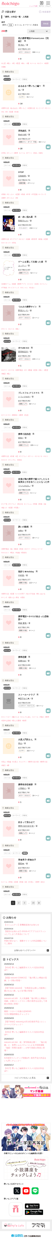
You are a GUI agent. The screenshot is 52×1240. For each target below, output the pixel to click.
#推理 (24, 721)
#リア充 (4, 504)
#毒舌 (3, 765)
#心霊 (3, 63)
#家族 (40, 239)
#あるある (14, 108)
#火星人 (15, 762)
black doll (22, 134)
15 (33, 903)
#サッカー (10, 194)
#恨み (12, 553)
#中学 (28, 194)
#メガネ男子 (20, 594)
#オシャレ (24, 288)
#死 (13, 63)
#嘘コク (4, 508)
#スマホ (11, 370)
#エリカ (11, 329)
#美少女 (20, 504)
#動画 (16, 549)
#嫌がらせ (15, 717)
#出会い (32, 288)
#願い (17, 329)
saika (20, 530)
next (39, 903)
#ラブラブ (14, 239)
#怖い (23, 63)
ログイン (41, 6)
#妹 (45, 504)
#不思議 (34, 194)
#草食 (10, 882)
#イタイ (30, 284)
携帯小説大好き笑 (26, 826)
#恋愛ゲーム (6, 284)
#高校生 (24, 553)
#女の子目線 (30, 594)
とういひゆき (24, 397)
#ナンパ (10, 153)
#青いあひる (40, 594)
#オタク (22, 239)
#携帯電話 (19, 370)
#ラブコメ (23, 456)
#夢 (8, 765)
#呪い (9, 63)
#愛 (27, 63)
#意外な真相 (6, 721)
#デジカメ (10, 198)
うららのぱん (24, 486)
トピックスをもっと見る (25, 1078)
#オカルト (5, 553)
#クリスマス (6, 415)
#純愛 (14, 284)
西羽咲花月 (23, 352)
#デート (29, 153)
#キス (46, 456)
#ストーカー (6, 717)
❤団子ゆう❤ (23, 698)
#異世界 (34, 239)
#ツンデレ (12, 460)
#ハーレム (28, 504)
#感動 (3, 67)
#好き (43, 882)
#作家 (12, 456)
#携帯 (16, 153)
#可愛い (17, 508)
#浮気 (3, 153)
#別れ (35, 153)
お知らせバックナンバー (25, 950)
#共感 (16, 112)
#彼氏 (41, 153)
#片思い (31, 882)
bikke (20, 438)
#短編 (17, 553)
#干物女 (4, 288)
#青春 (3, 194)
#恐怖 (35, 370)
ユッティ (22, 265)
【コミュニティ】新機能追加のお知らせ (21, 925)
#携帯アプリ (21, 284)
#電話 (42, 717)
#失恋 (26, 415)
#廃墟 (30, 370)
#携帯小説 (5, 108)
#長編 (9, 762)
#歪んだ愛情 (16, 721)
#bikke (19, 460)
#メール (33, 63)
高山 (20, 743)
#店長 (37, 284)
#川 (25, 370)
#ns (2, 112)
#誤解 (28, 239)
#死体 (21, 549)
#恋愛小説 (31, 108)
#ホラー (40, 63)
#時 (16, 198)
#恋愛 (11, 112)
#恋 (16, 456)
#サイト (48, 108)
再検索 (46, 24)
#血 (11, 549)
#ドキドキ (38, 456)
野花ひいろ (23, 310)
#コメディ (23, 762)
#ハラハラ (42, 194)
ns (19, 90)
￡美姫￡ (22, 788)
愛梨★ (21, 863)
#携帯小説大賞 (33, 762)
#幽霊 (3, 374)
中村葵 (21, 575)
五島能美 (22, 176)
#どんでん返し (25, 717)
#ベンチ (4, 597)
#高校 (23, 194)
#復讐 (46, 63)
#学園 (35, 504)
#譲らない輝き (13, 597)
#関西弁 (15, 415)
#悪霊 (18, 63)
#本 (6, 112)
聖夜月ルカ (23, 221)
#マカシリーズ (36, 549)
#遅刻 (22, 597)
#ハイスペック (13, 288)
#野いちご (22, 108)
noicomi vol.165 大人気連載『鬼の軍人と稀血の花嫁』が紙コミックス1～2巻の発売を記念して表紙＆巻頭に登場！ (25, 1001)
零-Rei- (21, 45)
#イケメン (43, 284)
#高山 (3, 762)
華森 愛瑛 (22, 623)
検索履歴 (45, 11)
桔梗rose (22, 661)
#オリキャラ (6, 243)
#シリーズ (40, 108)
